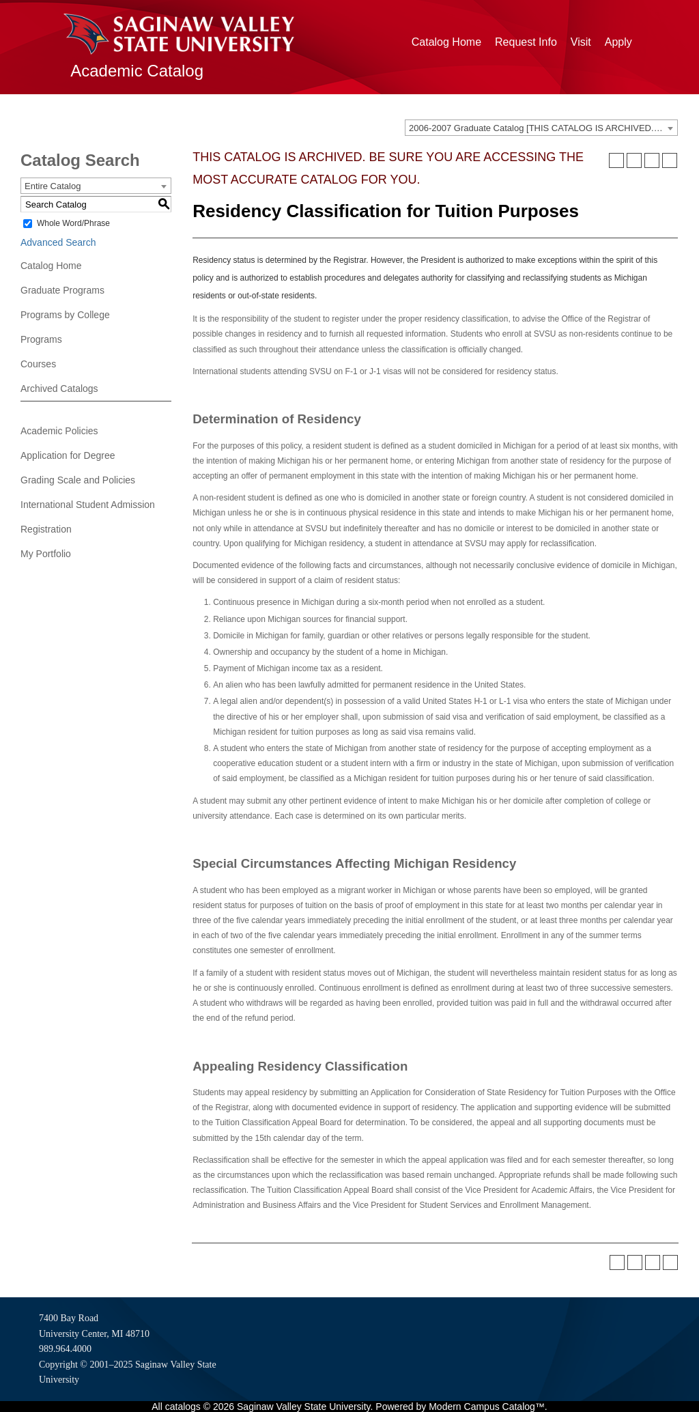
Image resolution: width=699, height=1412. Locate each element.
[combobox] (541, 127)
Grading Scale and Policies (77, 480)
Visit (581, 42)
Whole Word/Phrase (73, 223)
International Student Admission (87, 504)
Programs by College (65, 314)
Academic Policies (59, 430)
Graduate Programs (62, 290)
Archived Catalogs (59, 388)
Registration (46, 529)
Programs (41, 339)
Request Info (526, 42)
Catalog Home (446, 42)
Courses (38, 363)
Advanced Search (58, 242)
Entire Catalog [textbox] (53, 186)
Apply (618, 42)
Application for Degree (67, 455)
